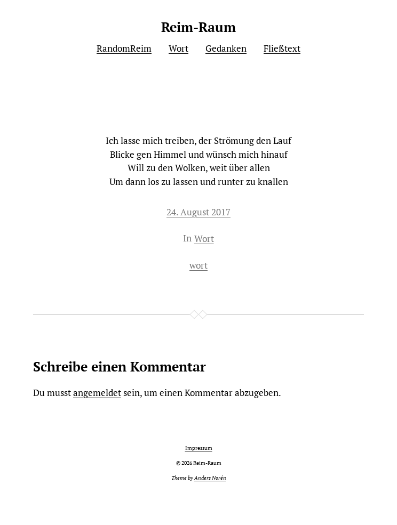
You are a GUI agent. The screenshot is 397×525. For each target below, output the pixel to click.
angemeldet (97, 392)
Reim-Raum (198, 27)
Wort (204, 238)
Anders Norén (210, 477)
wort (198, 265)
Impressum (198, 448)
